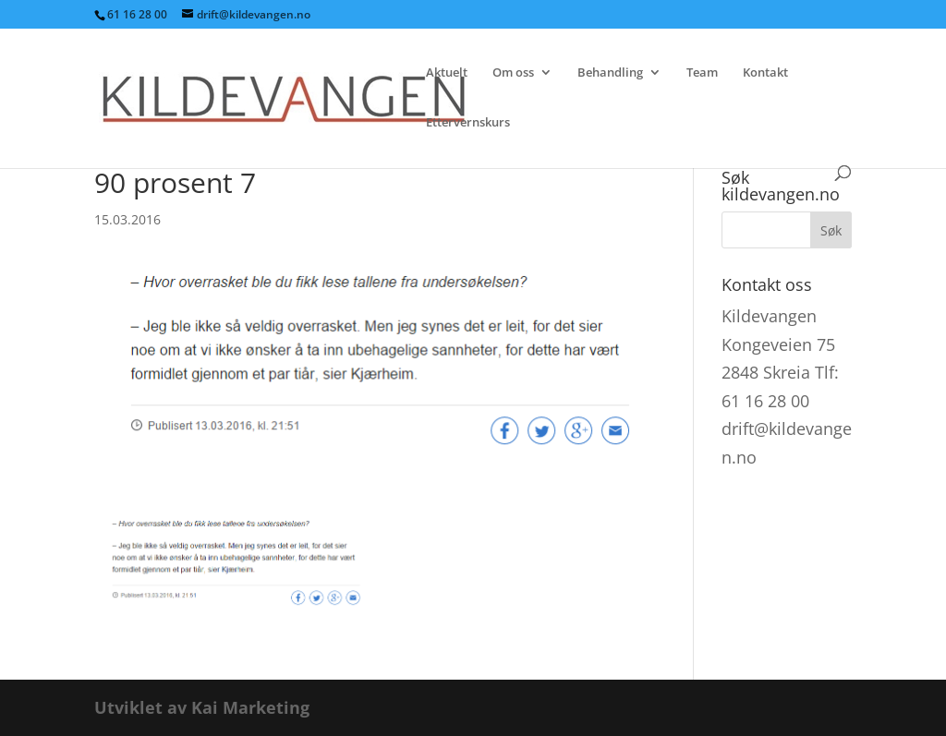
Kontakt (765, 73)
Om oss (513, 73)
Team (702, 73)
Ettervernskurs (468, 122)
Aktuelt (446, 73)
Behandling (610, 73)
